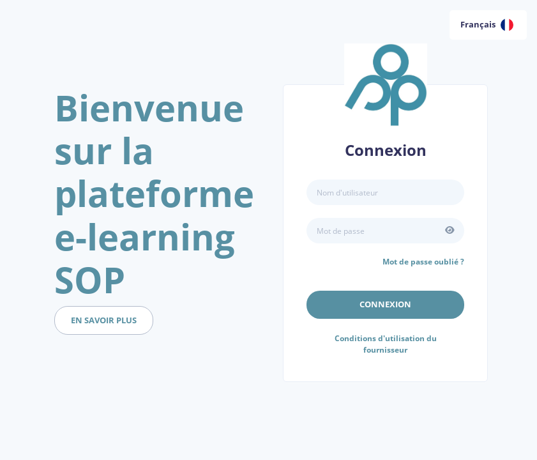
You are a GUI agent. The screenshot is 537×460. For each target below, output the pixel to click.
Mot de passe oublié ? (423, 261)
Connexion (385, 304)
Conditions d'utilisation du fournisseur (386, 344)
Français (486, 25)
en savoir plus (104, 320)
